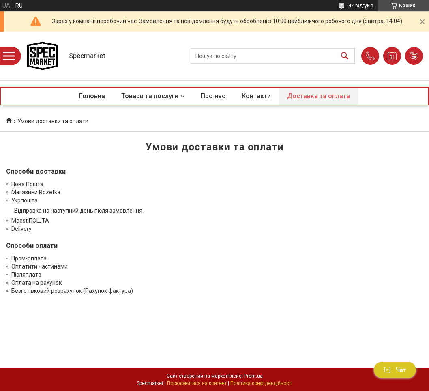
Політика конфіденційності (261, 383)
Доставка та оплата (318, 96)
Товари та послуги (149, 96)
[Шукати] (344, 56)
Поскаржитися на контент (197, 383)
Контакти (256, 96)
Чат (395, 370)
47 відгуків (360, 6)
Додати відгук (414, 56)
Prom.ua (253, 376)
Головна (92, 96)
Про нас (213, 96)
